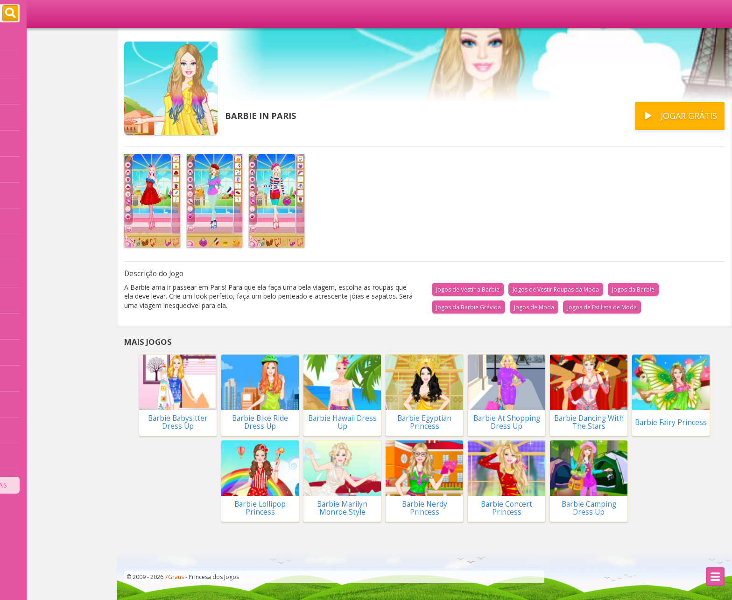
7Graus (174, 577)
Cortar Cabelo (31, 169)
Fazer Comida (31, 352)
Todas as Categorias (59, 485)
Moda (17, 431)
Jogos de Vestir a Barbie (468, 289)
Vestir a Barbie (33, 117)
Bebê (16, 378)
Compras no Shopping (46, 326)
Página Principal (43, 40)
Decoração (25, 248)
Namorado (26, 300)
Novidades (33, 92)
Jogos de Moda (534, 307)
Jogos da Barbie (633, 289)
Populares (33, 66)
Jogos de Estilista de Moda (602, 307)
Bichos (18, 404)
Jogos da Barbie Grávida (468, 307)
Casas (17, 274)
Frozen (19, 195)
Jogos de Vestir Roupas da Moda (556, 289)
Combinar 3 (27, 457)
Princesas (24, 143)
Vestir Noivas (30, 221)
